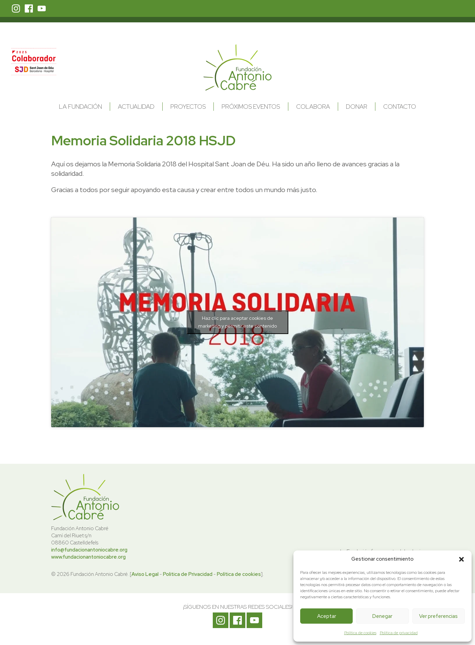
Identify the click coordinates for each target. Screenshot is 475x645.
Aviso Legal (145, 574)
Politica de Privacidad (187, 574)
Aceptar (326, 616)
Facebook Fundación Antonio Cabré (29, 8)
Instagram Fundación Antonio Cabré (16, 8)
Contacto (399, 106)
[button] (461, 559)
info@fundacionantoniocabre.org (89, 549)
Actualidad (136, 106)
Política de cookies (360, 633)
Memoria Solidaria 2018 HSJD (143, 140)
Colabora (313, 106)
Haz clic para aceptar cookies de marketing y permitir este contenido (237, 322)
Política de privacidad (399, 633)
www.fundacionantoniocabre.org (88, 557)
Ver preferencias (438, 616)
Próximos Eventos (251, 106)
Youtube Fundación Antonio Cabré (42, 8)
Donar (356, 106)
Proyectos (188, 106)
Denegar (382, 616)
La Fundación (80, 106)
